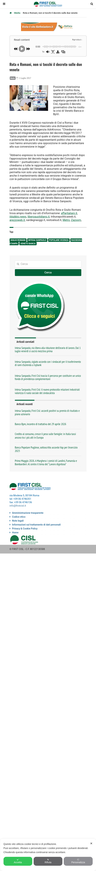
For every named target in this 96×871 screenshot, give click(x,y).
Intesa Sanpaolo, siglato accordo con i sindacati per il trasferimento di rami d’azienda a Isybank (48, 363)
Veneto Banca (28, 243)
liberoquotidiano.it (39, 216)
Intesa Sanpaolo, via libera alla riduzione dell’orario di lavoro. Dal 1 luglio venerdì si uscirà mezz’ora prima (48, 349)
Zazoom (76, 220)
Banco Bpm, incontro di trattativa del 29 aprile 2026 (40, 424)
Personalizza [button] (78, 861)
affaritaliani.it (69, 213)
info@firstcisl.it (18, 505)
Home (15, 532)
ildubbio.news (18, 216)
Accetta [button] (18, 861)
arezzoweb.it (17, 220)
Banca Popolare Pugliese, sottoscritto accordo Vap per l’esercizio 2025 (46, 449)
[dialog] (48, 855)
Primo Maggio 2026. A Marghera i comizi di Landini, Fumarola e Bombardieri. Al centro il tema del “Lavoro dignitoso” (46, 462)
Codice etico (18, 516)
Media (17, 13)
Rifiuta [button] (48, 861)
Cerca (48, 272)
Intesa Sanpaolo (37, 240)
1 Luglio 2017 (23, 78)
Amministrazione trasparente (27, 512)
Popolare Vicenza (59, 240)
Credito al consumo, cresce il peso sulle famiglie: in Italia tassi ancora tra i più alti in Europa (45, 435)
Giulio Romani (18, 240)
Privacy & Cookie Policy (25, 528)
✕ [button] (91, 843)
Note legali (18, 520)
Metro (66, 220)
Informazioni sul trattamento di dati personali (36, 524)
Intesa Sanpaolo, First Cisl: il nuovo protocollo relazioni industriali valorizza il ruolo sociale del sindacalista (47, 391)
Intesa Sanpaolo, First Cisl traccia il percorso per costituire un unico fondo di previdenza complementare (48, 377)
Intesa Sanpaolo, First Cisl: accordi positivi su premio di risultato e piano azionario (47, 412)
